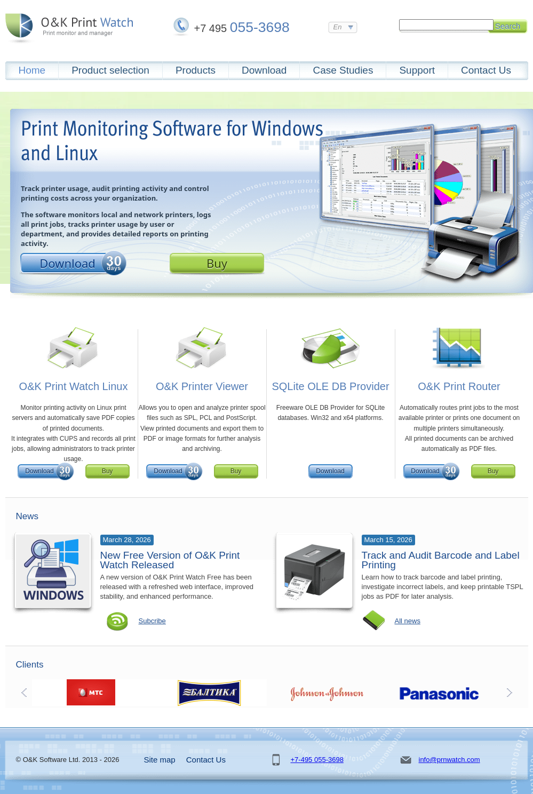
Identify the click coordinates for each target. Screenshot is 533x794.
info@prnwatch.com (449, 760)
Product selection (110, 70)
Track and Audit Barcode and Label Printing (441, 560)
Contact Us (486, 70)
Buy (216, 263)
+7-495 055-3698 (317, 760)
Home (32, 70)
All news (407, 621)
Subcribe (152, 621)
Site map (160, 759)
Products (196, 70)
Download (264, 70)
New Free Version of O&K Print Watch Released (170, 560)
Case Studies (343, 70)
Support (417, 70)
